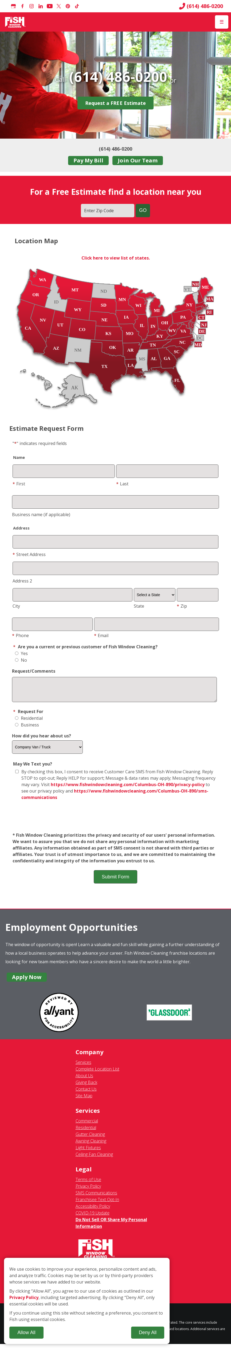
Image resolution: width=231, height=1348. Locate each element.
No (21, 660)
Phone (20, 635)
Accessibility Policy (93, 1210)
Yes (21, 653)
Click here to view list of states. (115, 258)
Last (122, 484)
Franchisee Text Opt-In (97, 1203)
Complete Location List (97, 1073)
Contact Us (86, 1093)
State (139, 606)
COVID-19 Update (92, 1217)
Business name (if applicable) (41, 514)
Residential (29, 722)
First (19, 484)
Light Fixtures (88, 1152)
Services (83, 1066)
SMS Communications (96, 1197)
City (16, 606)
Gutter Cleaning (90, 1138)
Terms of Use (88, 1183)
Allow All (26, 1332)
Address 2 (22, 581)
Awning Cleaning (91, 1145)
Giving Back (86, 1086)
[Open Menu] (221, 22)
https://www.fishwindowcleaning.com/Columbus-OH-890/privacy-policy (128, 788)
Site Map (84, 1100)
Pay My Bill (88, 160)
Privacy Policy (88, 1190)
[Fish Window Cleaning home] (15, 22)
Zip (182, 606)
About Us (84, 1080)
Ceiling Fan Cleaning (94, 1158)
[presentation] (115, 821)
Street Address (29, 554)
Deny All (147, 1332)
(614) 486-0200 (201, 6)
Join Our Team (137, 160)
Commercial (87, 1125)
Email (101, 635)
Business (27, 729)
